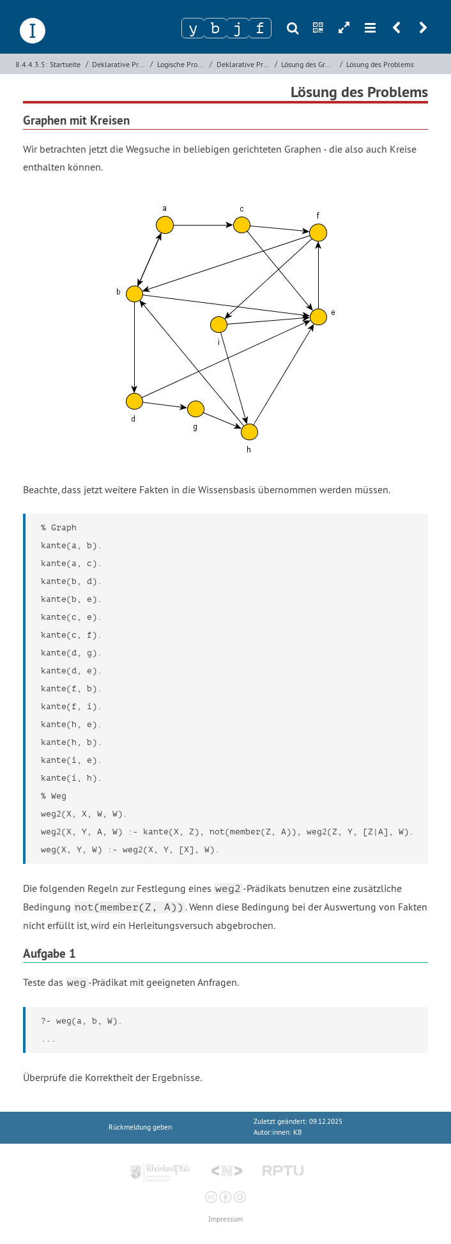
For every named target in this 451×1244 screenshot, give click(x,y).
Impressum (225, 1219)
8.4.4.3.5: (31, 64)
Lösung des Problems (380, 64)
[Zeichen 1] (192, 28)
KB (297, 1132)
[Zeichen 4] (259, 28)
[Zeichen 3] (237, 28)
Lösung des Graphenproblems (309, 64)
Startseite (65, 64)
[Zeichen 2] (215, 28)
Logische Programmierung (182, 64)
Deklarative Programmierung (120, 64)
